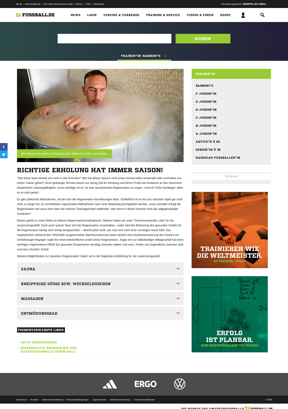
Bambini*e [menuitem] (204, 85)
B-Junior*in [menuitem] (206, 125)
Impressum (21, 399)
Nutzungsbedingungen (78, 399)
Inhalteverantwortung (120, 399)
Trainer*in (205, 73)
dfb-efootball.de (33, 4)
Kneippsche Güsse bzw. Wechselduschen (66, 284)
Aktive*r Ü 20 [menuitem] (208, 141)
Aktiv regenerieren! (38, 342)
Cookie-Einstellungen (144, 399)
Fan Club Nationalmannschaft (58, 4)
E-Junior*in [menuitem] (206, 101)
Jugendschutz (99, 399)
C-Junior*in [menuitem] (206, 117)
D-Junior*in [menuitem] (206, 109)
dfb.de (19, 4)
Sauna (28, 269)
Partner (79, 4)
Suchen (203, 38)
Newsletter (99, 4)
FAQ (88, 4)
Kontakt (34, 399)
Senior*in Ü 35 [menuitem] (208, 149)
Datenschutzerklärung (52, 399)
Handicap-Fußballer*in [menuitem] (218, 157)
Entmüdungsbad (39, 313)
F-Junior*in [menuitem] (206, 93)
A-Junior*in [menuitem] (206, 133)
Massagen (32, 298)
